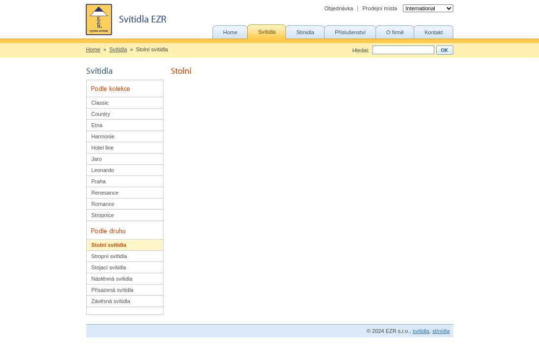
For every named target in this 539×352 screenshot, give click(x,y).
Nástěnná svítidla (112, 279)
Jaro (97, 159)
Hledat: (361, 50)
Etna (97, 125)
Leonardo (103, 170)
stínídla (440, 331)
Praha (99, 181)
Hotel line (103, 148)
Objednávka (339, 8)
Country (101, 114)
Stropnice (103, 215)
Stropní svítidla (109, 256)
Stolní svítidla (109, 245)
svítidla (421, 331)
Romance (103, 204)
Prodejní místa (379, 8)
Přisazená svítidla (113, 290)
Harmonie (103, 136)
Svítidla (118, 49)
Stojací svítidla (109, 267)
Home (93, 49)
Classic (100, 103)
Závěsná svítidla (111, 301)
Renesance (105, 193)
